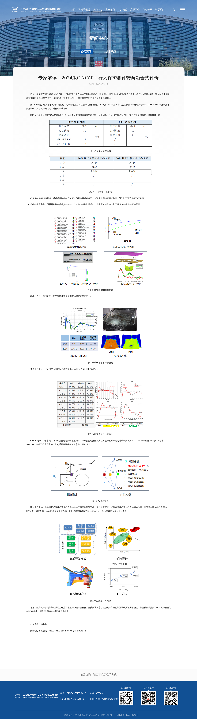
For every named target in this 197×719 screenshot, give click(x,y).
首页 (73, 9)
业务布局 (110, 9)
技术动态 (111, 51)
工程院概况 (84, 9)
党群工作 (135, 9)
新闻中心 (97, 9)
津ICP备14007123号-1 (127, 714)
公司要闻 (86, 51)
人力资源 (122, 9)
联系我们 (159, 9)
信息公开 (147, 9)
